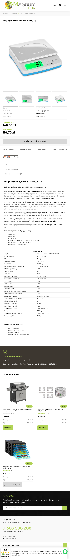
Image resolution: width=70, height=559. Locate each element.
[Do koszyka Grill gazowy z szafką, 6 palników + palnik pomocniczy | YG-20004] (8, 427)
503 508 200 (18, 528)
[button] (8, 149)
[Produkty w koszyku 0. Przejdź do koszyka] (54, 5)
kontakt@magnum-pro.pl (13, 531)
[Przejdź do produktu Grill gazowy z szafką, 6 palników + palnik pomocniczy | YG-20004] (18, 395)
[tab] (35, 164)
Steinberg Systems (43, 111)
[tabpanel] (35, 257)
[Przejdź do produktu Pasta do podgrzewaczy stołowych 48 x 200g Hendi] (52, 395)
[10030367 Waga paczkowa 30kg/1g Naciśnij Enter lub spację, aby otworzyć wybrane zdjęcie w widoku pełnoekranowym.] (35, 58)
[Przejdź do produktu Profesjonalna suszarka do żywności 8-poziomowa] (18, 452)
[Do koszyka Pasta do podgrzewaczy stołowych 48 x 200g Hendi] (42, 427)
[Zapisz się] (64, 508)
